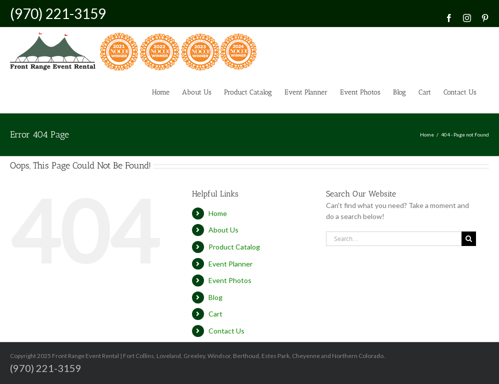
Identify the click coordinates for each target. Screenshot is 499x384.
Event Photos (230, 280)
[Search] (469, 239)
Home (217, 213)
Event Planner (230, 264)
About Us (223, 230)
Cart (215, 314)
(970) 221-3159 (58, 13)
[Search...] (393, 239)
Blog (215, 297)
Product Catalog (234, 246)
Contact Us (226, 330)
